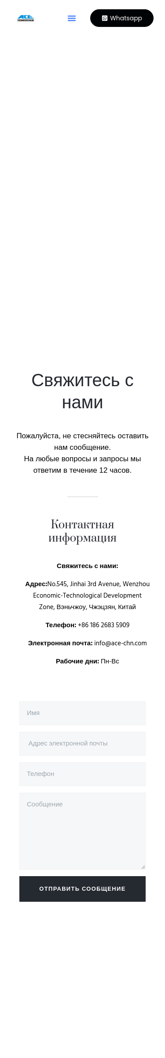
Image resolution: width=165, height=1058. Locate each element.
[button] (71, 18)
